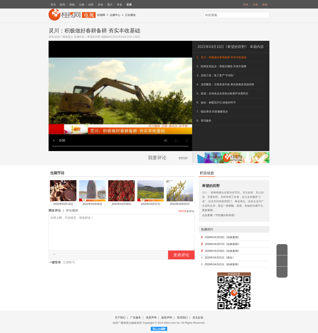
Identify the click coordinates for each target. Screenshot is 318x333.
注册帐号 (69, 269)
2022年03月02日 (179, 204)
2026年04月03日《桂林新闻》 (222, 237)
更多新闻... (208, 210)
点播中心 (115, 15)
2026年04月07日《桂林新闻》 (222, 244)
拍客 (91, 4)
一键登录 (55, 269)
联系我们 (182, 317)
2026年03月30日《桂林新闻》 (222, 251)
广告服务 (135, 317)
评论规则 (72, 210)
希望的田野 (93, 36)
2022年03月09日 (92, 204)
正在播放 (130, 15)
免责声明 (151, 317)
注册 (255, 4)
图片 (110, 4)
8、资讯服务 (204, 120)
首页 (53, 4)
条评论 (190, 211)
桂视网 (101, 15)
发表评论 (181, 261)
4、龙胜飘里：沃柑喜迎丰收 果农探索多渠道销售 (225, 84)
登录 (245, 4)
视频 (72, 4)
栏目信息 (207, 173)
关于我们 (120, 317)
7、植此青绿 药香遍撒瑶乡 (212, 111)
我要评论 (157, 157)
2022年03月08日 (121, 204)
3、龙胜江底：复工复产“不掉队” (215, 75)
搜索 (264, 4)
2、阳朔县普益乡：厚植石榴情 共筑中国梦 (221, 66)
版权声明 (166, 317)
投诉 (137, 36)
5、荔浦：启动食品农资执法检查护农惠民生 (222, 93)
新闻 (62, 4)
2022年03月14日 (63, 204)
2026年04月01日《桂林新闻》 (222, 264)
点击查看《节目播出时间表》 (219, 215)
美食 (119, 4)
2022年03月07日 (150, 204)
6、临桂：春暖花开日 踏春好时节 (216, 102)
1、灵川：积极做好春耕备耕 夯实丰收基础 (221, 57)
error (183, 157)
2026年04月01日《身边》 (220, 257)
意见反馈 (198, 317)
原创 (100, 4)
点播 (81, 4)
